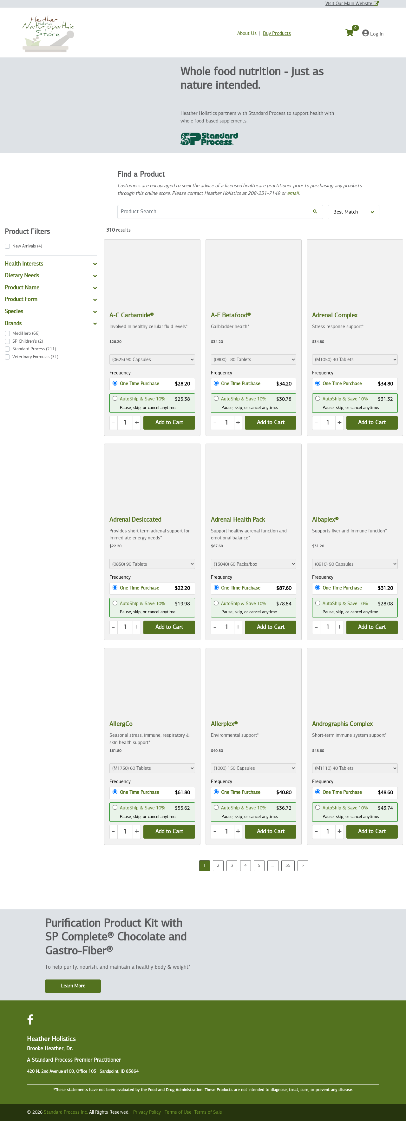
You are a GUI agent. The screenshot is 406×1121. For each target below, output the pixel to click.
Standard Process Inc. (66, 1112)
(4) (27, 246)
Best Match (353, 212)
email (293, 193)
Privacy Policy (147, 1112)
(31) (35, 357)
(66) (26, 333)
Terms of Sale (208, 1112)
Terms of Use (178, 1112)
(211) (34, 349)
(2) (27, 341)
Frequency (120, 373)
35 (288, 865)
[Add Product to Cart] (169, 423)
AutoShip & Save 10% (142, 399)
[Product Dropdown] (152, 359)
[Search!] (315, 212)
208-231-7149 (264, 193)
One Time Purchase (139, 383)
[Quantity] (125, 423)
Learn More (73, 986)
